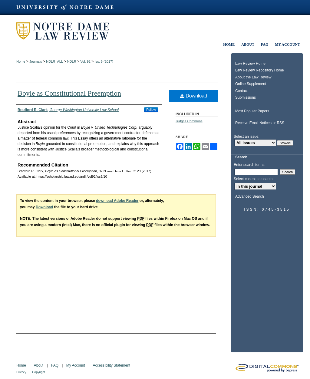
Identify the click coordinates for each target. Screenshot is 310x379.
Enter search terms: (249, 165)
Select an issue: (246, 136)
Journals (35, 61)
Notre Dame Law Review (67, 31)
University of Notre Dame (67, 7)
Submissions (245, 97)
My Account (75, 365)
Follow (151, 109)
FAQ (54, 365)
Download (193, 95)
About (38, 365)
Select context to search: (253, 179)
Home (20, 61)
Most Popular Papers (252, 111)
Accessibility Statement (111, 365)
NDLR (71, 61)
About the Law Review (253, 77)
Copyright (38, 372)
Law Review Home (250, 63)
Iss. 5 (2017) (104, 61)
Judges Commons (189, 121)
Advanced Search (249, 196)
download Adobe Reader (117, 201)
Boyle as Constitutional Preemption (69, 93)
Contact (241, 91)
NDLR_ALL (54, 61)
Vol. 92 (85, 61)
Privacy (21, 372)
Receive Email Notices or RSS (259, 123)
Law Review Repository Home (259, 70)
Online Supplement (250, 84)
